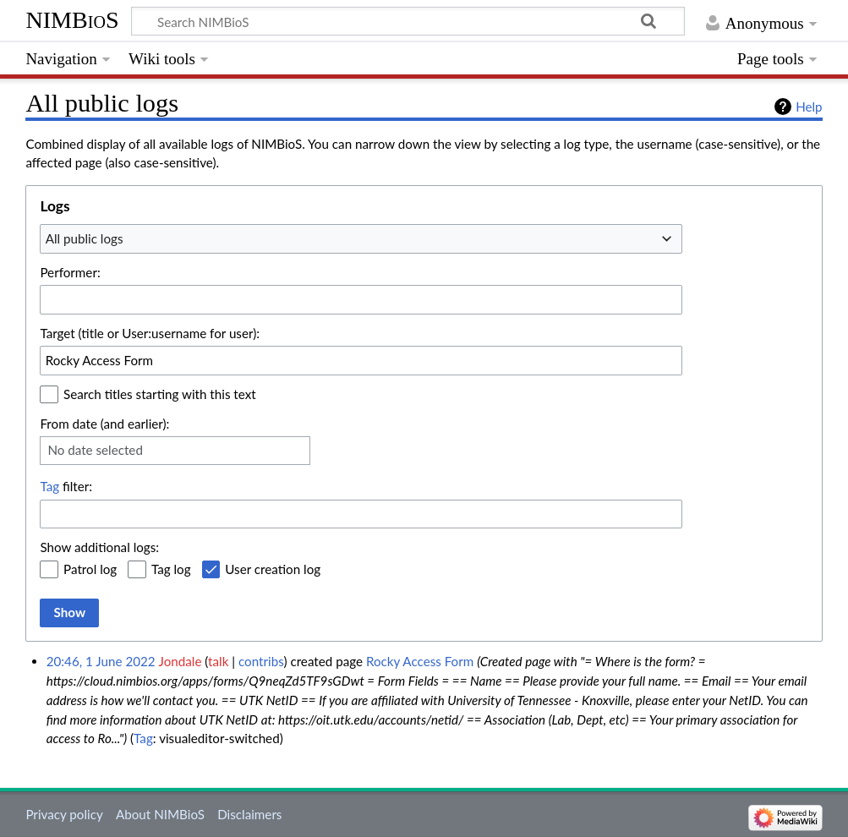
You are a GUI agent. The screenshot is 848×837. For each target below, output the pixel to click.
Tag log (171, 569)
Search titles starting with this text (159, 394)
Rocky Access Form (419, 661)
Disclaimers (249, 814)
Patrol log (90, 569)
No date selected (95, 449)
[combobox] (361, 238)
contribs (260, 661)
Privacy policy (63, 814)
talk (218, 661)
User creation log (272, 569)
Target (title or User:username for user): (150, 333)
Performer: (70, 272)
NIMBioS (71, 20)
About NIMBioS (160, 814)
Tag (49, 486)
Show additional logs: (99, 547)
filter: (66, 486)
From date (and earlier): (104, 423)
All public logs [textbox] (84, 238)
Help (809, 106)
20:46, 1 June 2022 (101, 661)
